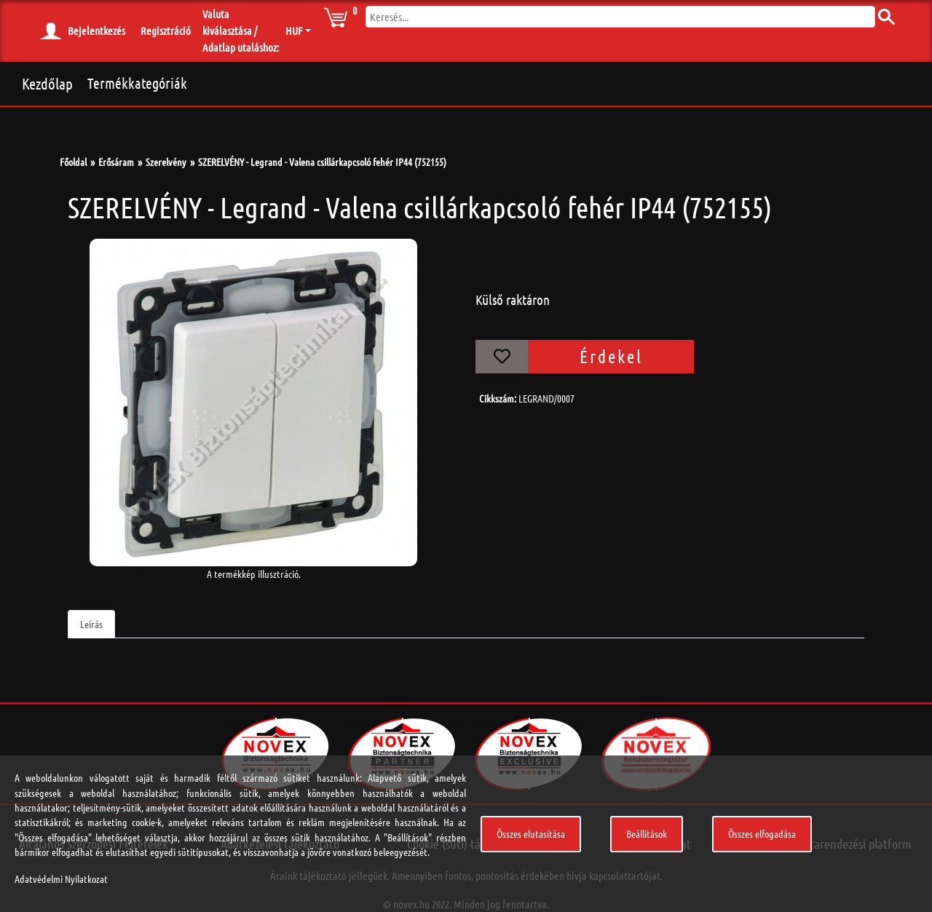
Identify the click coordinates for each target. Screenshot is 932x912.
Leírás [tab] (91, 623)
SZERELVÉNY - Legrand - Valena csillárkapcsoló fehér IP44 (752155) (322, 161)
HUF (293, 30)
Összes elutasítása (531, 833)
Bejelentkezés (96, 30)
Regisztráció (166, 30)
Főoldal (73, 161)
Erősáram (116, 161)
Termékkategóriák (137, 83)
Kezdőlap (47, 83)
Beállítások (646, 833)
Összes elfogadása (762, 833)
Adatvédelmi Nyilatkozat (61, 878)
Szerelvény (166, 161)
